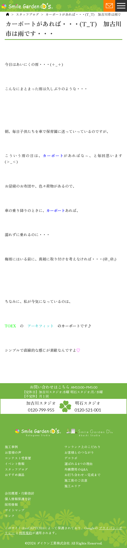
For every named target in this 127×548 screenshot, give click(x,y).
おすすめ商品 (15, 474)
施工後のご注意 (75, 480)
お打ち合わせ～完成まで (82, 474)
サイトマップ (15, 510)
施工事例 (11, 446)
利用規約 (25, 532)
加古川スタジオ (41, 406)
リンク (10, 515)
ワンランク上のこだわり (82, 446)
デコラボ (71, 458)
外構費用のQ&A (76, 469)
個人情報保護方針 (18, 498)
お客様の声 (13, 452)
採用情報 (11, 504)
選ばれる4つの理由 (78, 463)
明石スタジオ (87, 406)
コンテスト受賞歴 (18, 458)
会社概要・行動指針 (19, 493)
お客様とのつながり (79, 452)
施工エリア (72, 486)
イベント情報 (15, 463)
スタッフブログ (27, 14)
